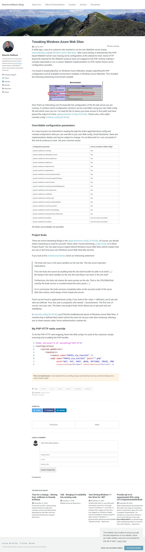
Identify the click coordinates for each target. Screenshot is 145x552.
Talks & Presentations (55, 4)
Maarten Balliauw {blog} (13, 4)
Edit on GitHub (113, 46)
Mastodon (6, 88)
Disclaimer (95, 4)
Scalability (77, 389)
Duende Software (17, 63)
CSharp (59, 389)
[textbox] (79, 446)
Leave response (48, 470)
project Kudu (101, 244)
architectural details (56, 256)
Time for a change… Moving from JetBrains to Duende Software (44, 497)
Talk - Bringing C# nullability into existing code (73, 495)
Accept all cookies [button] (134, 548)
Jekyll (32, 547)
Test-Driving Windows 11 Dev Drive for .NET (100, 495)
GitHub (23, 543)
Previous (54, 424)
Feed (32, 543)
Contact (72, 4)
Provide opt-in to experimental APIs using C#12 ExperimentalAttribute (129, 497)
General (68, 389)
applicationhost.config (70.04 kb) (72, 114)
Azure (52, 389)
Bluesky (6, 85)
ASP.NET (44, 389)
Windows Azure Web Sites (64, 52)
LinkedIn (6, 81)
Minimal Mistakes (40, 547)
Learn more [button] (121, 541)
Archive (83, 4)
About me (36, 4)
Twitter (5, 78)
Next (97, 424)
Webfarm (88, 389)
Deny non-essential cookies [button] (112, 548)
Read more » (36, 517)
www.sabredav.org (40, 52)
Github (5, 92)
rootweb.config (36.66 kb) (57, 117)
